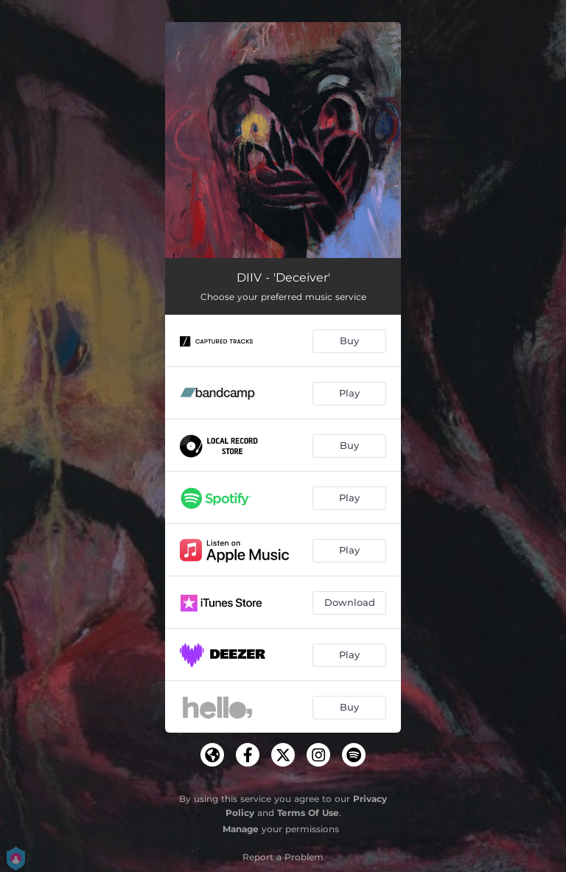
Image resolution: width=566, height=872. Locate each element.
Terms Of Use (308, 812)
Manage (241, 828)
